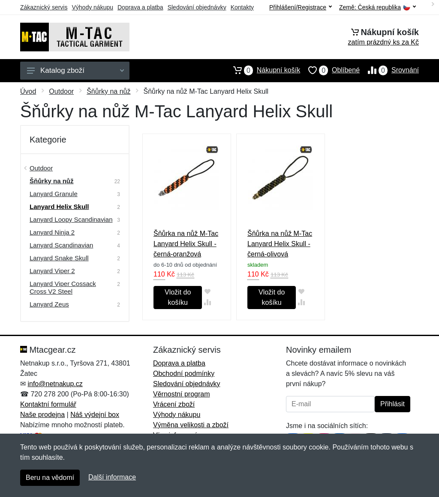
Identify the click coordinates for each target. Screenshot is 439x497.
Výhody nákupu (92, 7)
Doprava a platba (140, 7)
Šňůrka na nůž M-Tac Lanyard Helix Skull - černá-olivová (279, 244)
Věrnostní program (181, 394)
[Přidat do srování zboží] (207, 302)
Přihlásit (392, 404)
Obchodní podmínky (183, 373)
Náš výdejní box (94, 414)
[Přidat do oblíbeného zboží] (207, 291)
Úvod (28, 91)
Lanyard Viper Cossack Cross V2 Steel (63, 287)
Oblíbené (330, 70)
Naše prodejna (42, 414)
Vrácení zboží (174, 404)
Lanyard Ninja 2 (52, 232)
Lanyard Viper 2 (52, 270)
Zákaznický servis (43, 7)
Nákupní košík (262, 70)
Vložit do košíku (178, 297)
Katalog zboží (75, 70)
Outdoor (61, 91)
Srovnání (389, 70)
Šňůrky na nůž (108, 91)
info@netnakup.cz (54, 383)
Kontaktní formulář (48, 404)
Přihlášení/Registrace (300, 7)
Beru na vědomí (50, 477)
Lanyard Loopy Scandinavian (71, 219)
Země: (377, 7)
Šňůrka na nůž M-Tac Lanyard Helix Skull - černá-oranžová (185, 244)
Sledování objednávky (197, 7)
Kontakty (242, 7)
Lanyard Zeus (49, 304)
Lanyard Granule (54, 193)
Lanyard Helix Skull (59, 206)
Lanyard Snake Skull (59, 258)
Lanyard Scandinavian (61, 245)
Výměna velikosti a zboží (191, 425)
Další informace (112, 477)
